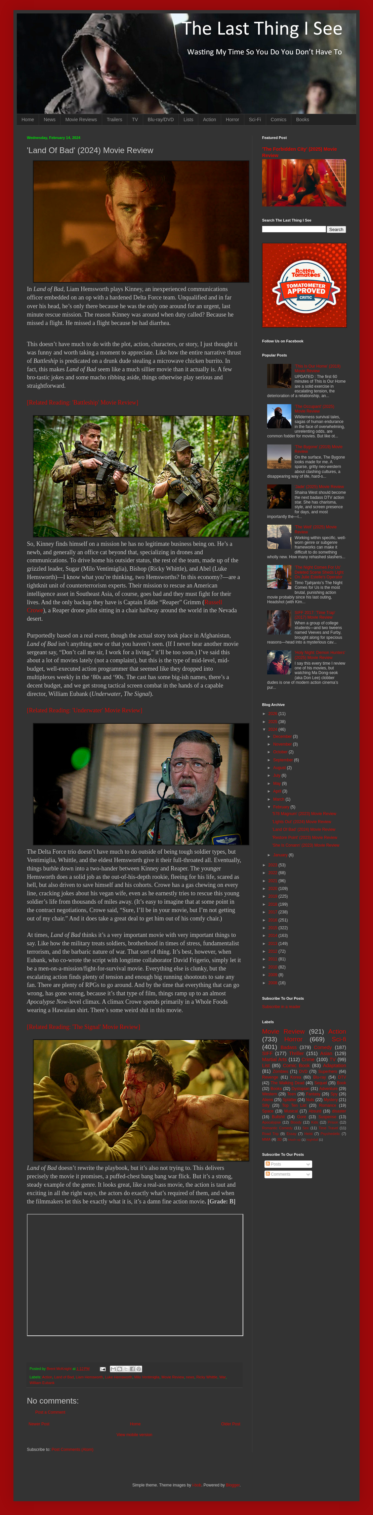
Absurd (314, 1111)
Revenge (270, 1077)
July (277, 775)
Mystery (331, 1099)
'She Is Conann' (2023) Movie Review (305, 845)
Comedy (323, 1047)
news (190, 1377)
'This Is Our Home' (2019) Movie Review (318, 368)
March (279, 799)
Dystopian (300, 1088)
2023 (273, 865)
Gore (301, 1117)
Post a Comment (50, 1412)
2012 (273, 951)
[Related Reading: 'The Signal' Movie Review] (83, 1027)
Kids (314, 1122)
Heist (308, 1134)
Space (268, 1111)
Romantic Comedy (277, 1128)
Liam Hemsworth (89, 1377)
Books (302, 119)
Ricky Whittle (206, 1377)
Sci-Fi (255, 119)
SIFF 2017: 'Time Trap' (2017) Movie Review (315, 615)
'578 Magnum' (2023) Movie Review (304, 813)
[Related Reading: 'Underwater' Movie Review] (84, 710)
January (281, 855)
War (222, 1377)
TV (135, 119)
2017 (273, 912)
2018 (273, 904)
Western (269, 1094)
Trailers (114, 119)
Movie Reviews (81, 119)
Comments (278, 1174)
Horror (232, 119)
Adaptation (334, 1065)
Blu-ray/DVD (161, 119)
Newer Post (39, 1424)
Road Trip (270, 1134)
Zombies (280, 1071)
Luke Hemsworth (118, 1377)
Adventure (328, 1088)
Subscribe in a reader (281, 1006)
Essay (291, 1134)
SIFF (267, 1053)
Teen (291, 1094)
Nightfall (312, 1139)
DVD (303, 1071)
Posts (273, 1164)
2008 (273, 983)
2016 (273, 920)
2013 (273, 943)
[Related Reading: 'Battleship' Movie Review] (82, 402)
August (280, 767)
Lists (188, 119)
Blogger (233, 1485)
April (277, 791)
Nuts (310, 1099)
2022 (273, 872)
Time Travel (328, 1128)
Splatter (289, 1099)
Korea (295, 1077)
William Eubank (42, 1383)
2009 (273, 975)
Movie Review (173, 1377)
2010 (273, 967)
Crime (308, 1059)
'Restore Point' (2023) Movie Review (304, 837)
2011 (273, 959)
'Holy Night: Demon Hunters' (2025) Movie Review (320, 655)
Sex (305, 1128)
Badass (289, 1047)
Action (209, 119)
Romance (327, 1105)
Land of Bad (64, 1377)
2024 (273, 729)
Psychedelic (330, 1134)
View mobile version (135, 1434)
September (283, 760)
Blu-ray (319, 1077)
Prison (333, 1122)
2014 (273, 935)
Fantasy (313, 1094)
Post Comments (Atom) (72, 1449)
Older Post (230, 1424)
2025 (273, 721)
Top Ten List (294, 1105)
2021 (273, 881)
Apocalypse (271, 1122)
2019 (273, 896)
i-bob (196, 1485)
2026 (273, 713)
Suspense (327, 1117)
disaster (339, 1111)
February (281, 807)
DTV (342, 1077)
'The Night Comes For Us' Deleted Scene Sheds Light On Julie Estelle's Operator (319, 572)
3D (279, 1139)
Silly (266, 1105)
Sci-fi (339, 1039)
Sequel (320, 1083)
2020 (273, 888)
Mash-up (294, 1139)
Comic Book (296, 1065)
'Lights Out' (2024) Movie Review (301, 821)
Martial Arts (274, 1059)
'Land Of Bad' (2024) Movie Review (303, 829)
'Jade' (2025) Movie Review (319, 486)
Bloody (295, 1122)
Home (28, 119)
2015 (273, 928)
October (281, 752)
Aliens (267, 1099)
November (283, 744)
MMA (266, 1139)
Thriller (296, 1053)
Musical (291, 1111)
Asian (326, 1053)
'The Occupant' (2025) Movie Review (314, 409)
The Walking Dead (287, 1083)
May (277, 783)
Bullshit (278, 1117)
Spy (334, 1094)
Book (341, 1083)
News (49, 119)
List (266, 1065)
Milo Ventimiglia (147, 1377)
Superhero (327, 1071)
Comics (279, 119)
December (283, 736)
